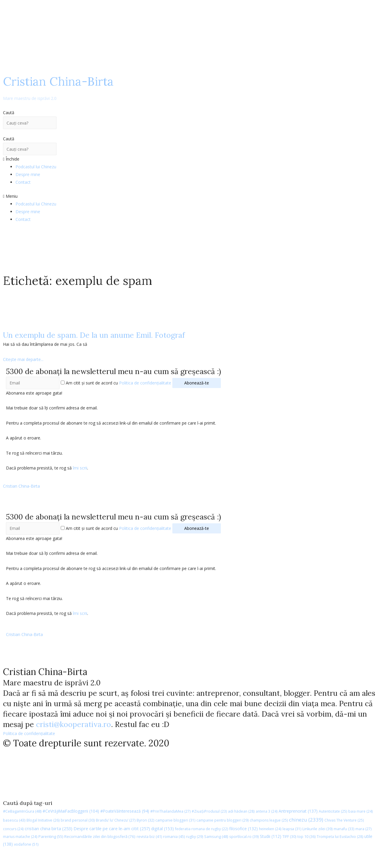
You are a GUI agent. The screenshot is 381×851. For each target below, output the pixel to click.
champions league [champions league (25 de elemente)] (269, 820)
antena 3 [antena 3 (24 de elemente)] (266, 811)
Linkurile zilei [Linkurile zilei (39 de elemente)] (317, 828)
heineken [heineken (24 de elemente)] (270, 828)
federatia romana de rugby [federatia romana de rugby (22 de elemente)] (201, 828)
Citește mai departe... (23, 359)
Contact (23, 182)
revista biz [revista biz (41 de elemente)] (149, 836)
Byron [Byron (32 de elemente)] (145, 820)
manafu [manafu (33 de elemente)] (344, 828)
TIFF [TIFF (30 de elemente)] (289, 836)
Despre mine (27, 174)
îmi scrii (80, 468)
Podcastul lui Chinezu (35, 166)
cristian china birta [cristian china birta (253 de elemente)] (48, 828)
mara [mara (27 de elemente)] (363, 828)
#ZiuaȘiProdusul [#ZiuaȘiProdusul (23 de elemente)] (209, 811)
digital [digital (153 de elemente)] (162, 828)
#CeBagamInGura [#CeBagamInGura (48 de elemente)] (22, 811)
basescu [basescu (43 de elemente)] (14, 820)
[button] (190, 196)
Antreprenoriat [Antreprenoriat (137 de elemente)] (298, 811)
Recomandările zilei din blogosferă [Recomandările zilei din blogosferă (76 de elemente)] (99, 836)
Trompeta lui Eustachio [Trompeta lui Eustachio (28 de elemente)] (340, 836)
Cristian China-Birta (58, 87)
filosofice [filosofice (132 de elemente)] (243, 828)
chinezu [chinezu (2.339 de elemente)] (306, 819)
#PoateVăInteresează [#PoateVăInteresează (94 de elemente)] (124, 811)
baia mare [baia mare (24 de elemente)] (360, 811)
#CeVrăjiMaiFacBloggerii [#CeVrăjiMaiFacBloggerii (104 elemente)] (71, 811)
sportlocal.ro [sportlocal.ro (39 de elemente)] (244, 836)
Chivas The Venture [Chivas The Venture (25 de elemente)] (344, 820)
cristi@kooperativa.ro (73, 724)
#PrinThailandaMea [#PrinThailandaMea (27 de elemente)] (170, 811)
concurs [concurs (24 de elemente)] (13, 828)
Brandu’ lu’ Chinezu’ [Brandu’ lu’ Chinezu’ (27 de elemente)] (115, 820)
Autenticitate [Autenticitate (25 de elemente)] (333, 811)
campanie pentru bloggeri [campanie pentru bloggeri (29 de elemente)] (222, 820)
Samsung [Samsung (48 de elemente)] (216, 836)
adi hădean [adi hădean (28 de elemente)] (241, 811)
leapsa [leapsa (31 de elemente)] (291, 828)
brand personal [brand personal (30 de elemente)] (78, 820)
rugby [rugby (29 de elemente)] (194, 836)
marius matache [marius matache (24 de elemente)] (20, 836)
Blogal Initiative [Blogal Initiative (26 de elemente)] (43, 820)
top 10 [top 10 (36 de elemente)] (306, 836)
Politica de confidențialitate (145, 383)
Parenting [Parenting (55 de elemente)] (50, 836)
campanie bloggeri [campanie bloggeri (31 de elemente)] (175, 820)
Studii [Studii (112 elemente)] (270, 836)
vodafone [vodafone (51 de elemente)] (26, 844)
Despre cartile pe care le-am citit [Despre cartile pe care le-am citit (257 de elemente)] (112, 828)
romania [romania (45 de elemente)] (174, 836)
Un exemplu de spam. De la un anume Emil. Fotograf (94, 335)
